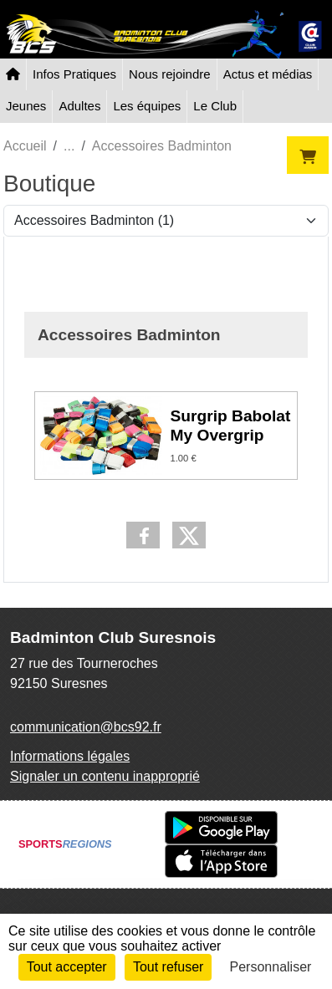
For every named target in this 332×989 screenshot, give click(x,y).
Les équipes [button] (147, 106)
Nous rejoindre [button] (170, 74)
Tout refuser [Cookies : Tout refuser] (168, 967)
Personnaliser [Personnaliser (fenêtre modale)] (271, 967)
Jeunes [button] (26, 106)
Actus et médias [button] (268, 74)
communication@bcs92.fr (85, 727)
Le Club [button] (215, 106)
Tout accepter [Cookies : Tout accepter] (67, 967)
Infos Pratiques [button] (74, 74)
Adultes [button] (79, 106)
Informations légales (70, 756)
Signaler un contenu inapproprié (105, 776)
